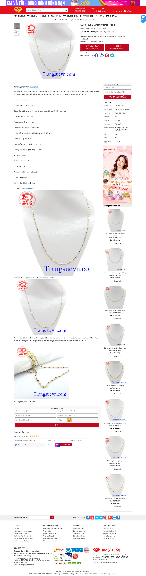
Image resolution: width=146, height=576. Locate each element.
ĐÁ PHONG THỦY (111, 16)
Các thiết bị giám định (109, 531)
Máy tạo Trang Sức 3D (50, 533)
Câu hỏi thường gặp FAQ (21, 541)
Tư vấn (143, 19)
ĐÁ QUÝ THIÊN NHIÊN (87, 16)
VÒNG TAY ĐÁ (100, 16)
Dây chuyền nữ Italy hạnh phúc (26, 87)
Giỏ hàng (128, 11)
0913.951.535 (117, 47)
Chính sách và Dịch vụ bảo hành (53, 528)
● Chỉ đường (27, 556)
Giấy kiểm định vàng (79, 536)
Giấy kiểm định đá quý (80, 538)
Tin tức (104, 11)
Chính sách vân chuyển (50, 538)
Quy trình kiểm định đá (110, 533)
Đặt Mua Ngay (92, 47)
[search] (66, 10)
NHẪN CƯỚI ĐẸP (44, 16)
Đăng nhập (117, 11)
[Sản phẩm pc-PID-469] (117, 175)
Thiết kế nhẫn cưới (78, 528)
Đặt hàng (57, 425)
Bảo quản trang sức (79, 531)
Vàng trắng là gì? (108, 528)
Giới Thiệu (17, 528)
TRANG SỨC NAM (20, 16)
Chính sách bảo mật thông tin (23, 531)
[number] (88, 42)
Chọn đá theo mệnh (109, 536)
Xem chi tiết (117, 243)
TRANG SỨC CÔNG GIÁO (70, 16)
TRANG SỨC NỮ (32, 16)
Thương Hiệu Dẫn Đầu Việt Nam (23, 538)
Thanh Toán (47, 531)
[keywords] (43, 10)
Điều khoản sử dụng (49, 541)
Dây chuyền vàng (31, 100)
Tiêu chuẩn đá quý (108, 538)
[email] (39, 517)
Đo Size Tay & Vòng (79, 533)
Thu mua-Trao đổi (48, 536)
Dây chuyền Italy (28, 188)
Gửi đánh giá (66, 445)
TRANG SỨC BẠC (56, 16)
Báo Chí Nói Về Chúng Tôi (21, 533)
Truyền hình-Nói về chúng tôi (22, 536)
